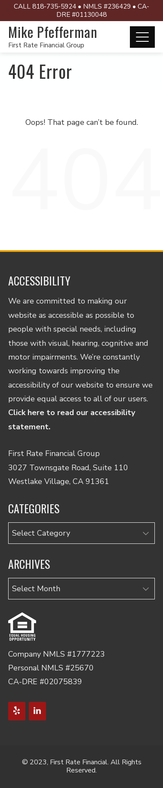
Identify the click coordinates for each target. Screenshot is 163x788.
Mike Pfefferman (53, 32)
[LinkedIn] (37, 711)
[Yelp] (16, 711)
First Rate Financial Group (46, 45)
